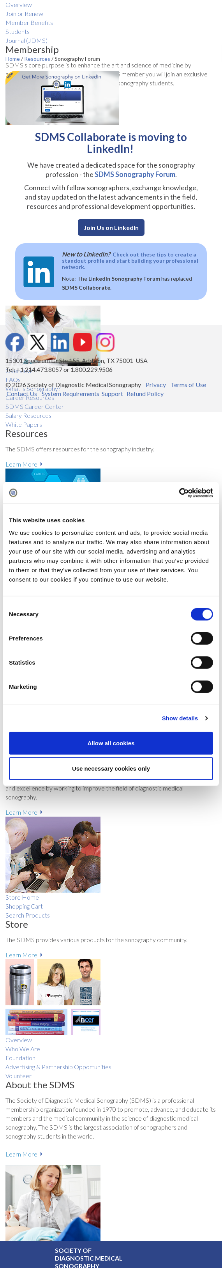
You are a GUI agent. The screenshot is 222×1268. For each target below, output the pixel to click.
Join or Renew (24, 13)
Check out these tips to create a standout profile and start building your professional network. (130, 260)
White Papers (23, 424)
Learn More (21, 464)
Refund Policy (145, 393)
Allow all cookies (111, 742)
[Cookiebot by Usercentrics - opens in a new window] (179, 493)
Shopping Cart (24, 906)
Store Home (22, 897)
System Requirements (70, 393)
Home (13, 58)
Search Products (27, 915)
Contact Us (22, 393)
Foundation (20, 1057)
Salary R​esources (28, 415)
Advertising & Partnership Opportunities (58, 1066)
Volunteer (18, 1075)
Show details (180, 718)
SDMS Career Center (34, 406)
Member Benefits (29, 22)
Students (17, 31)
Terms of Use (188, 384)
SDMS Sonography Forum (135, 174)
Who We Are (22, 1048)
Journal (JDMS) (26, 40)
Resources (37, 58)
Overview (18, 4)
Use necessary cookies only (111, 768)
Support (112, 393)
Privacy (156, 384)
